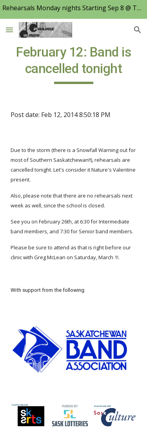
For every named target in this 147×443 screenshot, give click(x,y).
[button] (9, 29)
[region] (73, 9)
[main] (73, 64)
